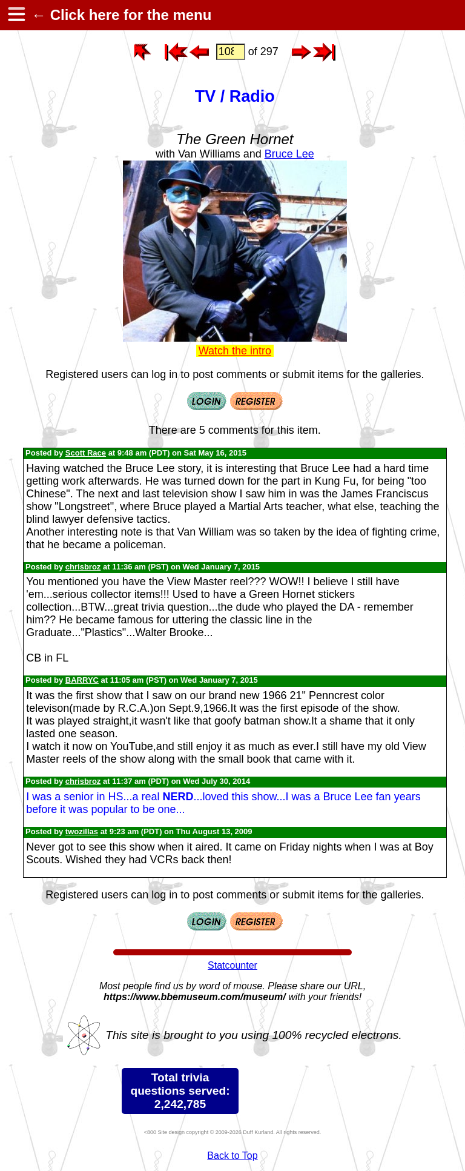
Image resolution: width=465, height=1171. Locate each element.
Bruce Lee (289, 154)
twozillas (81, 831)
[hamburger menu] (15, 15)
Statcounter (232, 965)
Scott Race (85, 452)
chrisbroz (83, 566)
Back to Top (232, 1155)
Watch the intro (235, 351)
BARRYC (82, 680)
